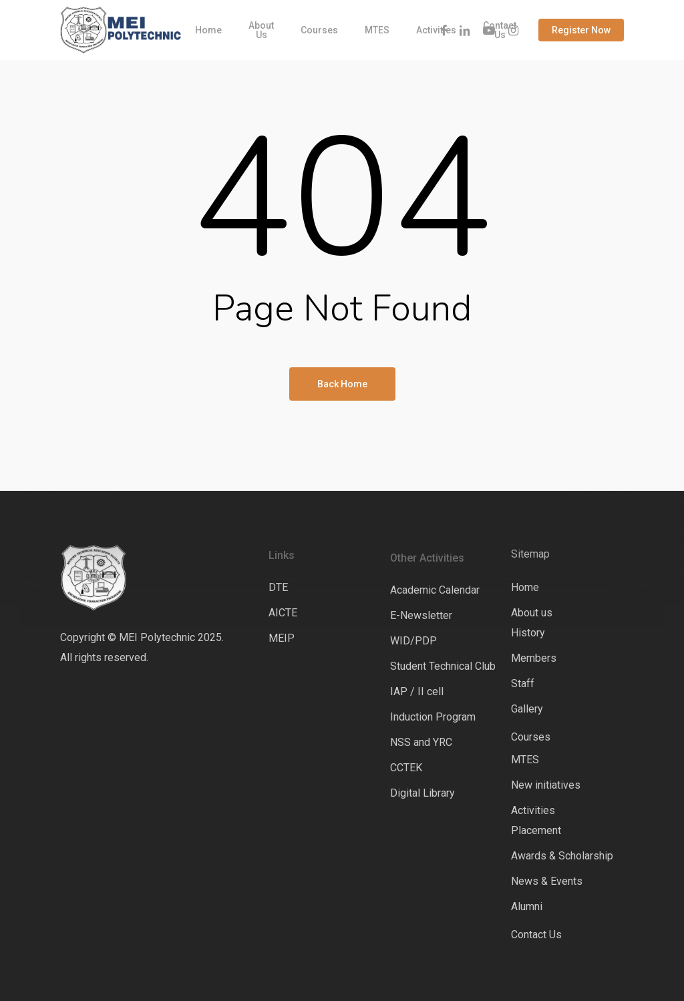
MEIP (282, 638)
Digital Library (422, 793)
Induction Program (433, 717)
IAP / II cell (417, 691)
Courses (530, 737)
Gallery (527, 709)
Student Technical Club (443, 666)
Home (525, 587)
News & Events (546, 881)
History (528, 632)
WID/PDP (413, 640)
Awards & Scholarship (562, 855)
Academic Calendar (435, 590)
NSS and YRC (421, 742)
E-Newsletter (421, 615)
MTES (525, 759)
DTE (278, 587)
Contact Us (536, 934)
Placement (536, 830)
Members (533, 658)
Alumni (526, 906)
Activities (533, 810)
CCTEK (406, 767)
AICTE (283, 612)
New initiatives (545, 785)
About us (531, 612)
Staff (522, 683)
